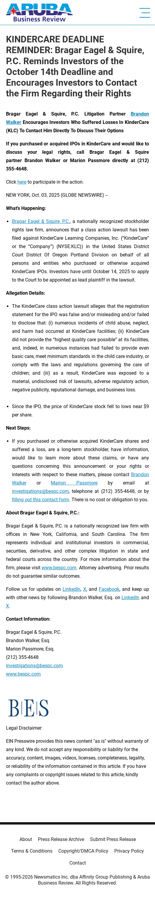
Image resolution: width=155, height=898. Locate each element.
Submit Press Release (113, 839)
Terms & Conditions (31, 851)
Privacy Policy (129, 851)
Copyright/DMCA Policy (83, 851)
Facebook (109, 589)
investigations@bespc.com (40, 491)
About (25, 839)
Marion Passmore (74, 483)
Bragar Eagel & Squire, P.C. (41, 221)
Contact (77, 863)
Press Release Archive (61, 839)
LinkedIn (71, 589)
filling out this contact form (40, 499)
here (21, 182)
